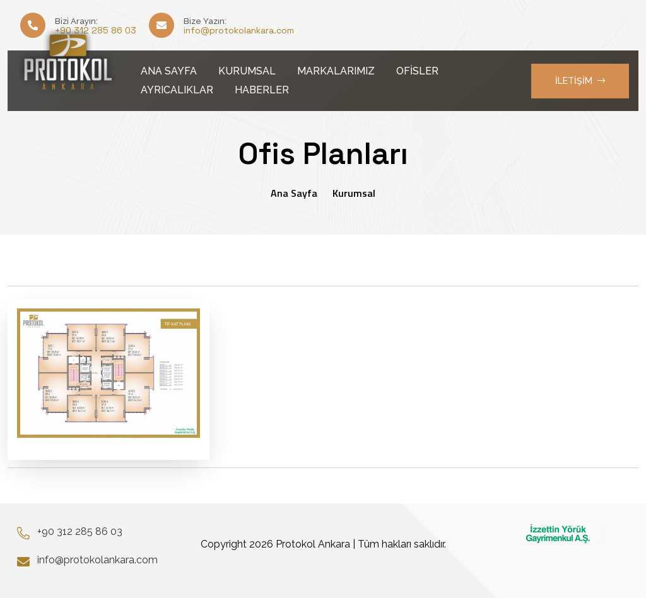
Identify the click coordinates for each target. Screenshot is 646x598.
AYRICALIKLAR (177, 90)
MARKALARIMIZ (336, 71)
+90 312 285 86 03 (79, 531)
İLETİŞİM (580, 81)
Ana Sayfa (294, 193)
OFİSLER (417, 71)
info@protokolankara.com (239, 30)
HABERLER (262, 90)
